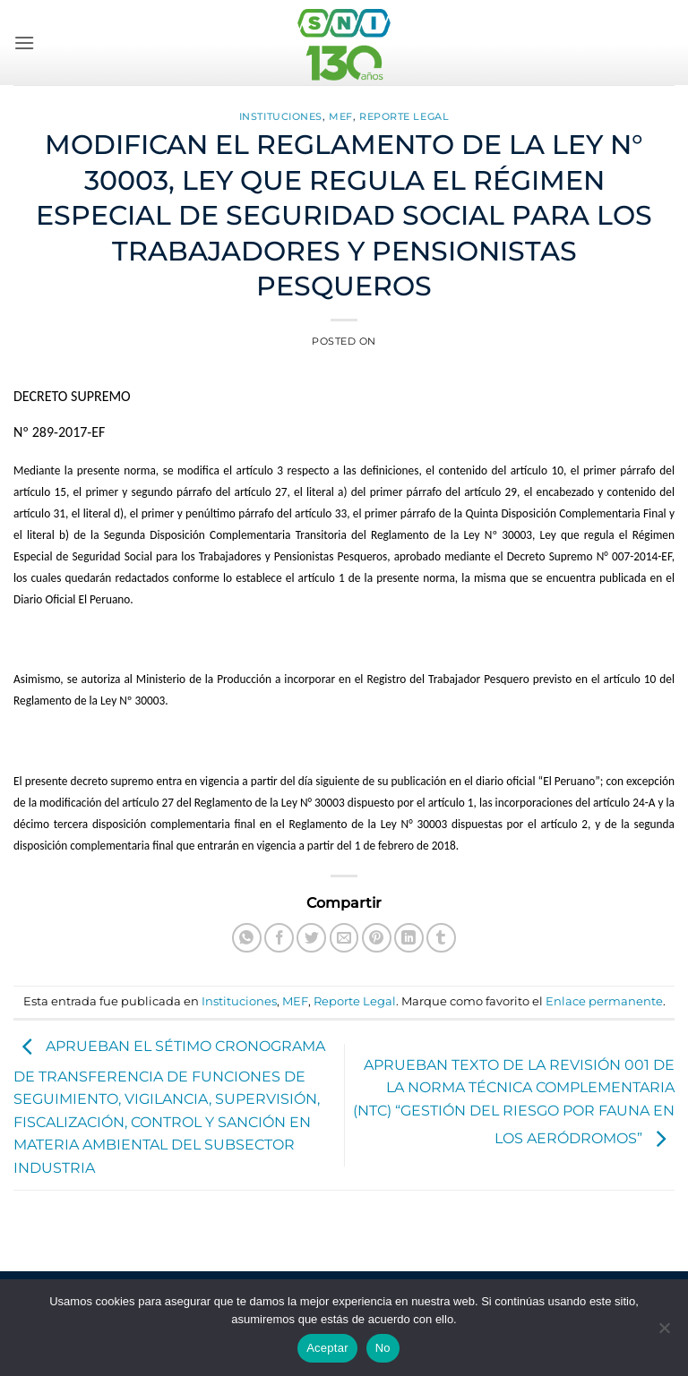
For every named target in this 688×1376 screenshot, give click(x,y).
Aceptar (327, 1348)
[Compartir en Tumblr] (441, 938)
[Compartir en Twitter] (311, 938)
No (383, 1348)
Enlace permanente (604, 1001)
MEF (341, 116)
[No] (664, 1333)
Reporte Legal (404, 116)
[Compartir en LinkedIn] (409, 938)
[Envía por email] (344, 938)
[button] (24, 42)
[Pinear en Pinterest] (376, 938)
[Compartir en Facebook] (279, 938)
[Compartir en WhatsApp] (247, 938)
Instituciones (280, 116)
